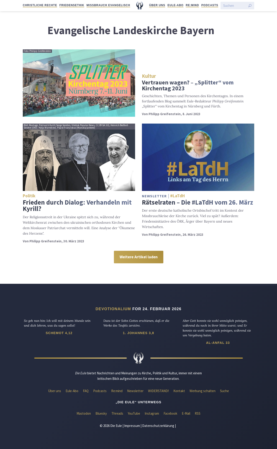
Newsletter (135, 391)
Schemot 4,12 (59, 333)
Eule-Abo (175, 5)
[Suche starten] (249, 5)
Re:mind (192, 5)
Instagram (152, 413)
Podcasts (209, 5)
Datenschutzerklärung (158, 426)
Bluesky (101, 413)
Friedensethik (71, 5)
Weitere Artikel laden (139, 256)
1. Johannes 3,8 (138, 333)
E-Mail (186, 413)
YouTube (134, 413)
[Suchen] (234, 6)
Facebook (170, 413)
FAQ (86, 391)
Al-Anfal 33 (218, 343)
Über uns (157, 5)
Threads (117, 413)
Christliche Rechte (40, 5)
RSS (197, 413)
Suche (224, 391)
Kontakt (179, 391)
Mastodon (84, 413)
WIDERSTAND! (158, 391)
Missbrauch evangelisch (108, 5)
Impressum (132, 426)
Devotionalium (113, 309)
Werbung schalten (202, 391)
